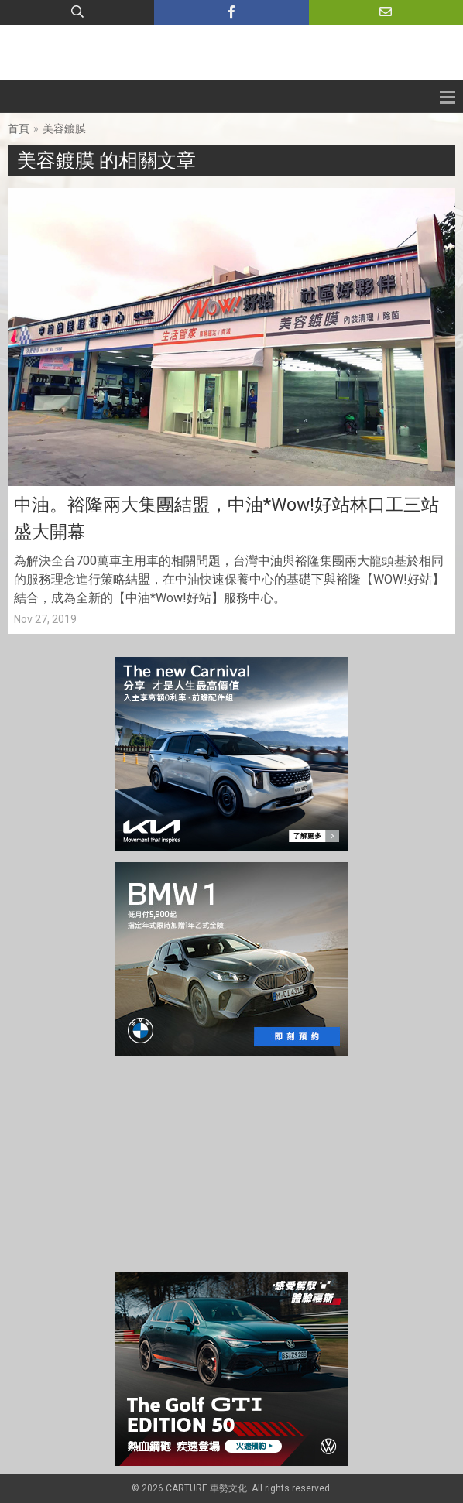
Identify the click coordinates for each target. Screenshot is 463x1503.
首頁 (18, 128)
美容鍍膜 (64, 128)
